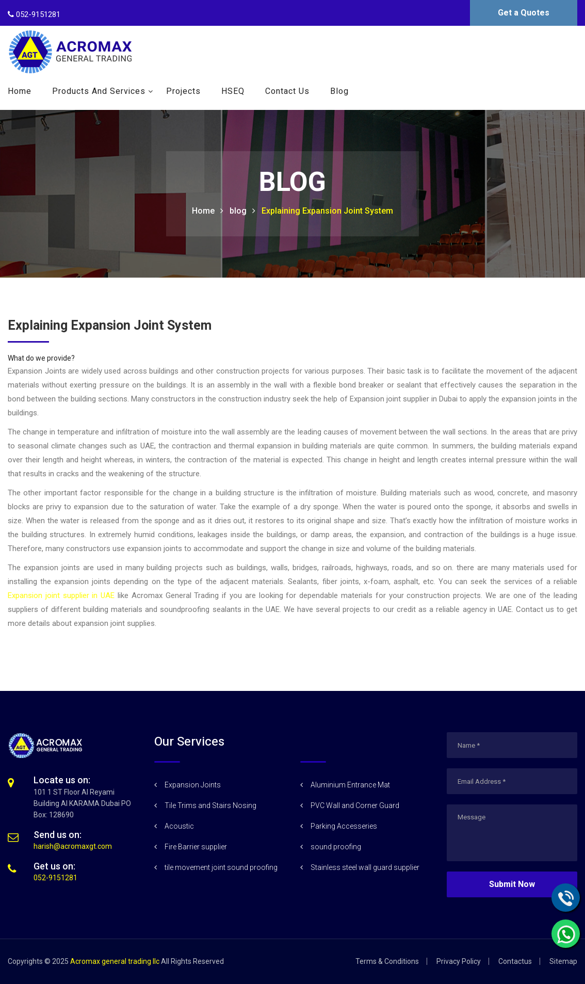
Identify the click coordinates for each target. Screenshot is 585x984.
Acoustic (179, 826)
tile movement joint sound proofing (221, 867)
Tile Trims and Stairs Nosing (210, 805)
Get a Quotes (523, 13)
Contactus (515, 961)
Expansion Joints (193, 785)
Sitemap (563, 961)
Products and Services (98, 91)
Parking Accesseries (344, 826)
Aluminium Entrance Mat (350, 785)
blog (238, 211)
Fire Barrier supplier (196, 847)
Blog (339, 91)
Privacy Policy (458, 961)
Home (19, 91)
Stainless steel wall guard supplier (365, 867)
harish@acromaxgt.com (73, 846)
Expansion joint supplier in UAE (61, 595)
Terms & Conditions (387, 961)
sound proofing (336, 847)
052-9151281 (55, 878)
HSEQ (233, 91)
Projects (183, 91)
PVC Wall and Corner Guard (355, 805)
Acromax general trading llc (114, 961)
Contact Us (287, 91)
